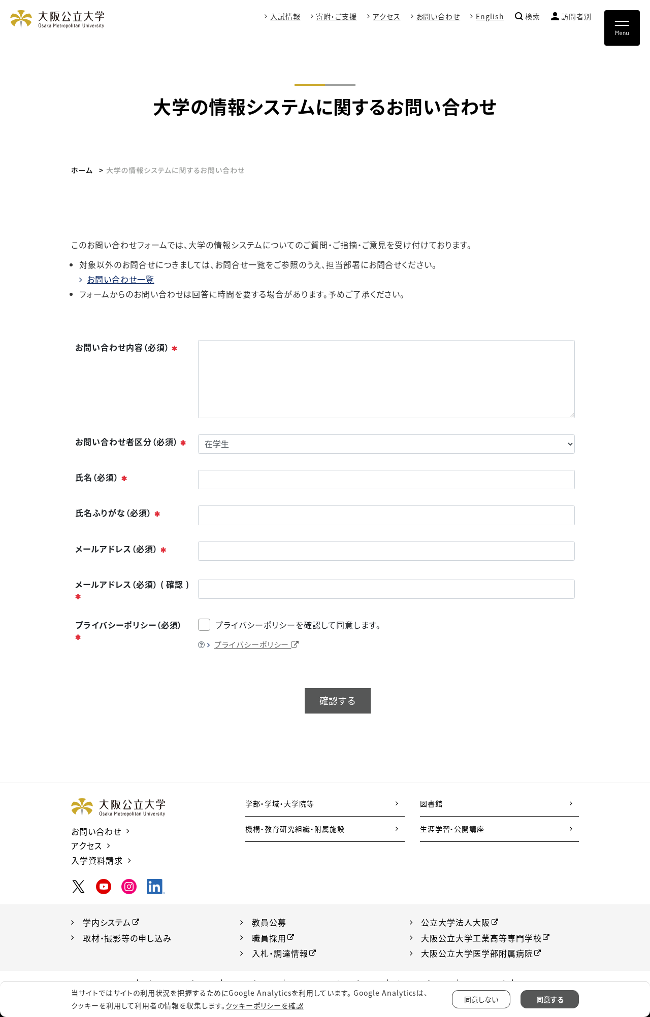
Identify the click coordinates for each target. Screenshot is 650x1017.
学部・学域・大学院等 (279, 803)
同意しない (481, 999)
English (490, 16)
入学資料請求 (97, 860)
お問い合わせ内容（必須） (126, 347)
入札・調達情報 (280, 952)
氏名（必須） (101, 477)
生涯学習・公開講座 (452, 829)
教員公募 (269, 922)
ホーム (82, 170)
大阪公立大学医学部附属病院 (477, 952)
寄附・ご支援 (336, 16)
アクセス (387, 16)
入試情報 (285, 16)
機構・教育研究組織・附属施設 (294, 829)
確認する (337, 700)
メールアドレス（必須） (121, 548)
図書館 (431, 803)
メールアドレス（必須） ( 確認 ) (132, 590)
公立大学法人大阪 (456, 922)
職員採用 (269, 937)
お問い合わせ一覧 (120, 279)
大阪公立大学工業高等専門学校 (481, 937)
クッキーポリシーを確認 (264, 1005)
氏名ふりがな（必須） (118, 512)
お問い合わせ (438, 16)
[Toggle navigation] (622, 28)
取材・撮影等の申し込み (127, 937)
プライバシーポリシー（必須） (128, 630)
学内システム (107, 922)
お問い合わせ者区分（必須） (131, 441)
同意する (550, 999)
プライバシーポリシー (257, 644)
